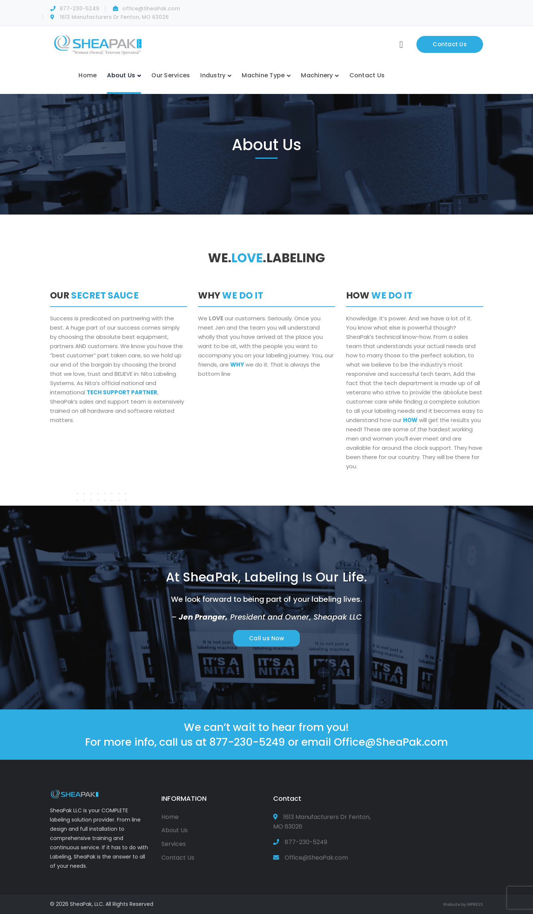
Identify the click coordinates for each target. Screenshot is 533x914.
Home (170, 817)
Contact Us (450, 44)
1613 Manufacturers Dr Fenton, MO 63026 (114, 17)
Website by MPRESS (463, 904)
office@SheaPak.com (151, 8)
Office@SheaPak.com (391, 742)
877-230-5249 (79, 8)
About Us (174, 830)
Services (173, 844)
